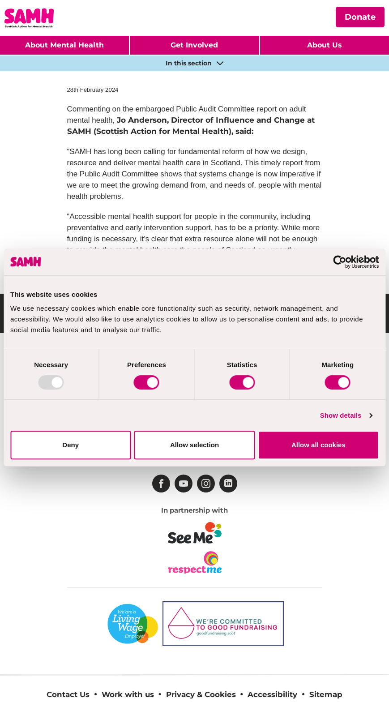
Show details (341, 415)
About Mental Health (64, 45)
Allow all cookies (318, 445)
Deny (70, 445)
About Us (324, 45)
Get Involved (194, 45)
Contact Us (68, 694)
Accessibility (272, 694)
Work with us (128, 694)
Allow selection (194, 445)
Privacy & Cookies (201, 694)
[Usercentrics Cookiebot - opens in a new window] (339, 262)
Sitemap (325, 694)
